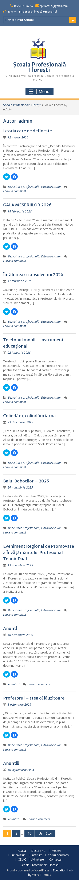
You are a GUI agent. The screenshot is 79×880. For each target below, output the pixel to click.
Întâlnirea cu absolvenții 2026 (33, 274)
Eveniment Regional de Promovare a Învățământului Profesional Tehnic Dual (38, 552)
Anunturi (14, 684)
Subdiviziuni (18, 855)
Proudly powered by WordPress (28, 870)
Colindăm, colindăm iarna (29, 415)
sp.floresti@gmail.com (54, 6)
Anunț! (10, 628)
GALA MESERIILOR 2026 (27, 204)
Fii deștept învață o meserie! (38, 11)
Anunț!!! (11, 763)
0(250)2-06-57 (23, 6)
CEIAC (22, 859)
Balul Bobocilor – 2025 (26, 480)
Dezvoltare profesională (23, 187)
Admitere (37, 859)
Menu (39, 91)
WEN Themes (41, 875)
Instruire (37, 855)
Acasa (22, 850)
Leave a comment (14, 191)
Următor (45, 833)
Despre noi (38, 850)
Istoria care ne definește (27, 130)
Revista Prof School (19, 20)
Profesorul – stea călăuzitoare (33, 698)
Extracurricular (51, 187)
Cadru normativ (58, 855)
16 (29, 833)
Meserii (56, 850)
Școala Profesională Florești (39, 67)
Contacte (55, 859)
